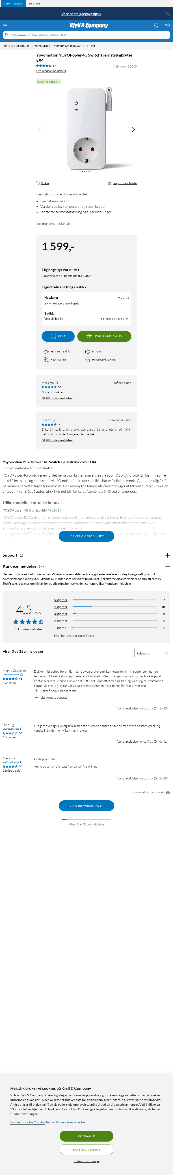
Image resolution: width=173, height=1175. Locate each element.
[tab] (13, 3)
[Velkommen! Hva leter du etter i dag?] (89, 35)
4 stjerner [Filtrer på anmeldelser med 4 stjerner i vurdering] (60, 607)
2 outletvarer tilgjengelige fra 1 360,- (67, 276)
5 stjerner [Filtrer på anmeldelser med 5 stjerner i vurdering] (60, 600)
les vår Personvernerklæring (65, 1122)
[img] (133, 129)
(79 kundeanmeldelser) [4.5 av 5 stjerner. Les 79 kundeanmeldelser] (51, 71)
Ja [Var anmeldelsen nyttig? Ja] (151, 708)
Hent (58, 336)
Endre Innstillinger (86, 1161)
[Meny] (5, 25)
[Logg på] (156, 25)
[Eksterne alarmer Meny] (32, 46)
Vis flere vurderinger (86, 805)
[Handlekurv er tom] (167, 25)
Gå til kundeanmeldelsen (57, 398)
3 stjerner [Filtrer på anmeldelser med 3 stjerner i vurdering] (60, 614)
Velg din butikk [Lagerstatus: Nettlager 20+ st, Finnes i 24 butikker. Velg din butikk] (53, 318)
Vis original (90, 766)
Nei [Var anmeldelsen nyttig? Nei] (160, 708)
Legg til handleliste (122, 183)
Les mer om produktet (53, 223)
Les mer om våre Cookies (27, 1122)
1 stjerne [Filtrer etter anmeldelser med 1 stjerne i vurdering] (60, 628)
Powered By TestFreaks (151, 792)
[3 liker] (42, 183)
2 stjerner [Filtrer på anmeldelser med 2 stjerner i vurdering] (60, 621)
